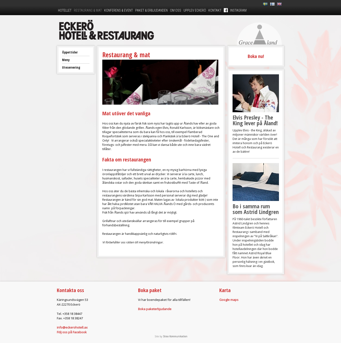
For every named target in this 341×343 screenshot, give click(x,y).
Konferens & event (118, 10)
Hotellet (65, 10)
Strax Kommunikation (175, 336)
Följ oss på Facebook (72, 332)
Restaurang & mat (88, 10)
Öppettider (70, 52)
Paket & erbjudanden (151, 10)
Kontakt (214, 10)
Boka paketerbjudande (154, 309)
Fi (272, 4)
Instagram (238, 10)
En (279, 4)
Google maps (228, 300)
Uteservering (71, 67)
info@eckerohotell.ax (72, 327)
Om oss (175, 10)
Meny (66, 60)
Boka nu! (256, 56)
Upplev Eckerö (195, 10)
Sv (265, 4)
